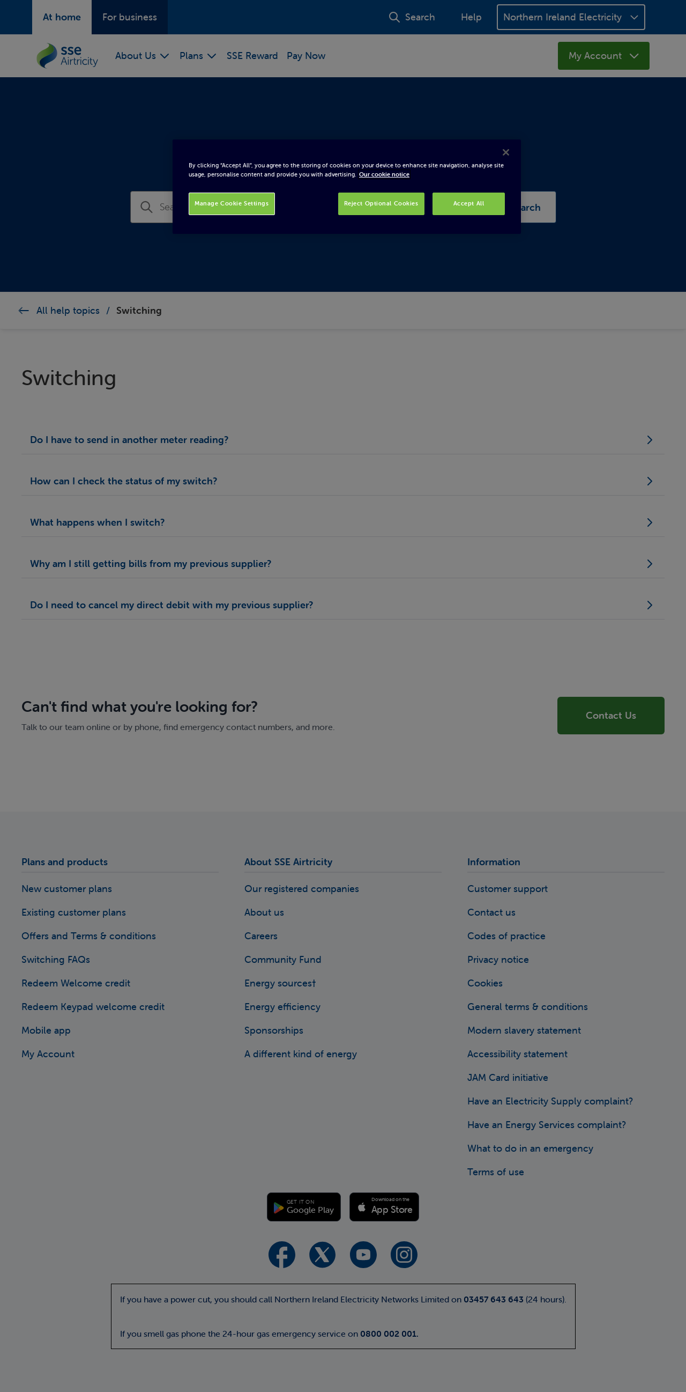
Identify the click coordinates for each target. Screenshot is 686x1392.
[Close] (506, 152)
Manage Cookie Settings (232, 203)
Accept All (468, 203)
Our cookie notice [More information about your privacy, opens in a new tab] (384, 174)
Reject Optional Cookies (381, 203)
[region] (347, 186)
